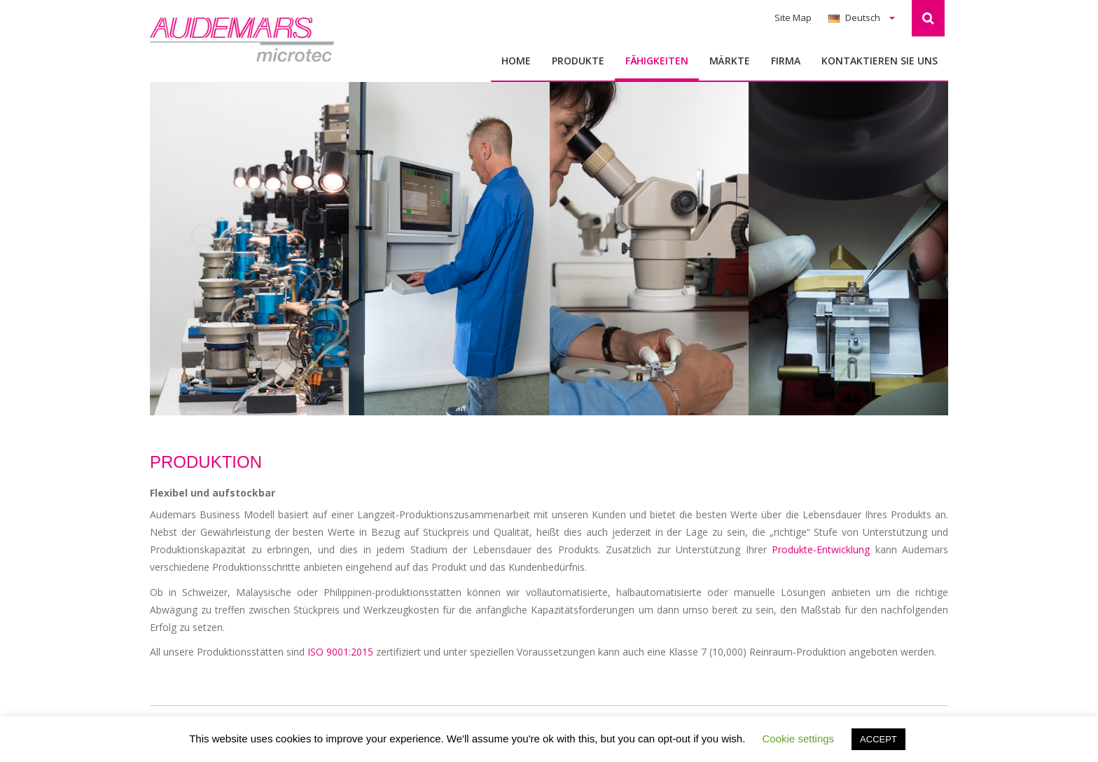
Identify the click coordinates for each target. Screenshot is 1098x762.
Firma (785, 60)
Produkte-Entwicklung (821, 549)
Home (516, 60)
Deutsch (861, 17)
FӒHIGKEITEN (656, 60)
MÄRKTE (729, 60)
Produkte (578, 60)
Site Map (793, 17)
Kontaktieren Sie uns (879, 60)
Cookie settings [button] (799, 738)
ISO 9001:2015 (340, 651)
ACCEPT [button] (878, 739)
